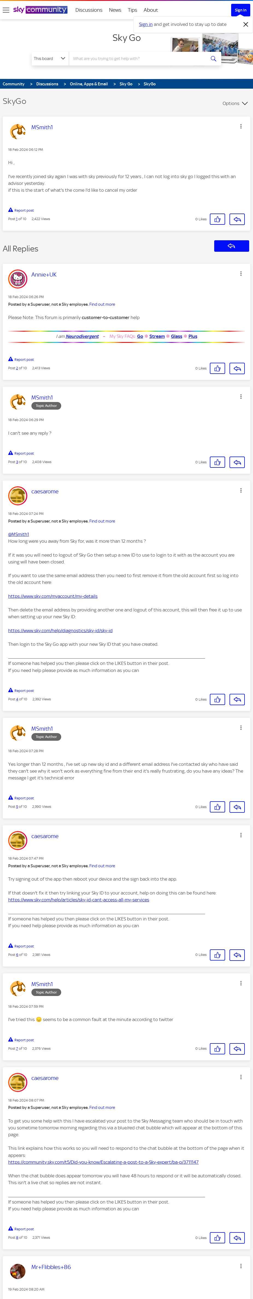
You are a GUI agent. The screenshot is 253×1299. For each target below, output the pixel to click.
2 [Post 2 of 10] (17, 368)
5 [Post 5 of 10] (17, 807)
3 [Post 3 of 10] (17, 462)
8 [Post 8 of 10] (17, 1237)
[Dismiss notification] (246, 24)
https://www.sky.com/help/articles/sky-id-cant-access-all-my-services (78, 899)
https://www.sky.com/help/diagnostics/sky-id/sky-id (60, 630)
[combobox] (137, 58)
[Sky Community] (40, 10)
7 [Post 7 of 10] (17, 1048)
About (151, 10)
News (115, 10)
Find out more (102, 304)
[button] (241, 126)
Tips (132, 10)
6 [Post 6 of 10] (17, 955)
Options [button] (231, 103)
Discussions (88, 10)
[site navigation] (6, 10)
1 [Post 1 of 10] (16, 219)
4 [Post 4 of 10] (17, 699)
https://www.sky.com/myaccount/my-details (53, 596)
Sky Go (127, 37)
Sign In (240, 10)
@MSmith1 (18, 534)
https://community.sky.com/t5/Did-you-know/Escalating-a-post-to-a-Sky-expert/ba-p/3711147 (103, 1162)
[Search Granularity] (50, 58)
